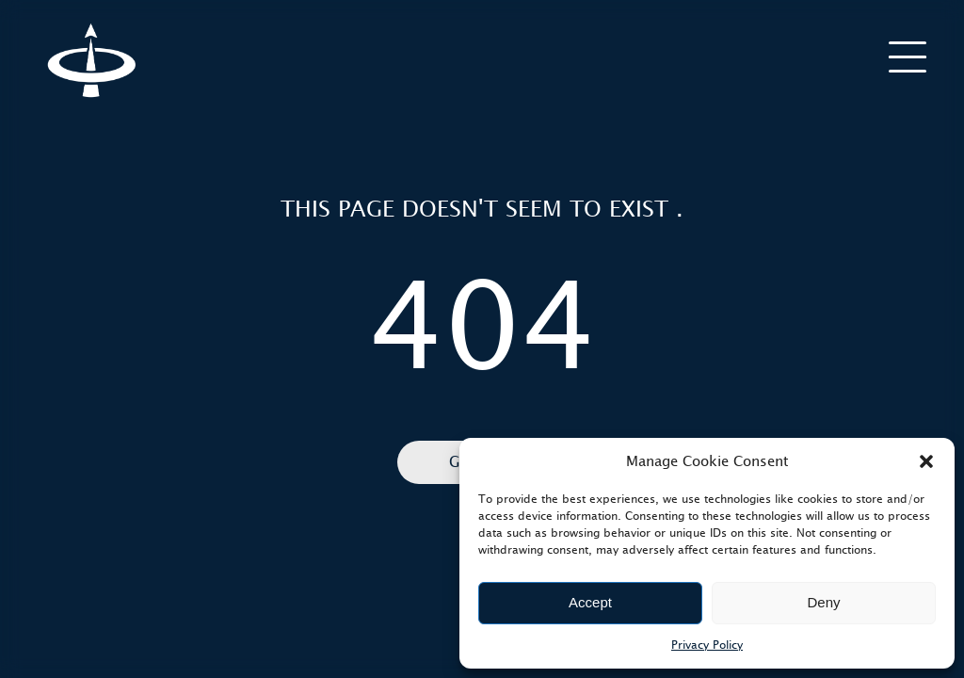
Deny (823, 602)
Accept (590, 602)
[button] (926, 461)
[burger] (907, 55)
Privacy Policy (707, 645)
